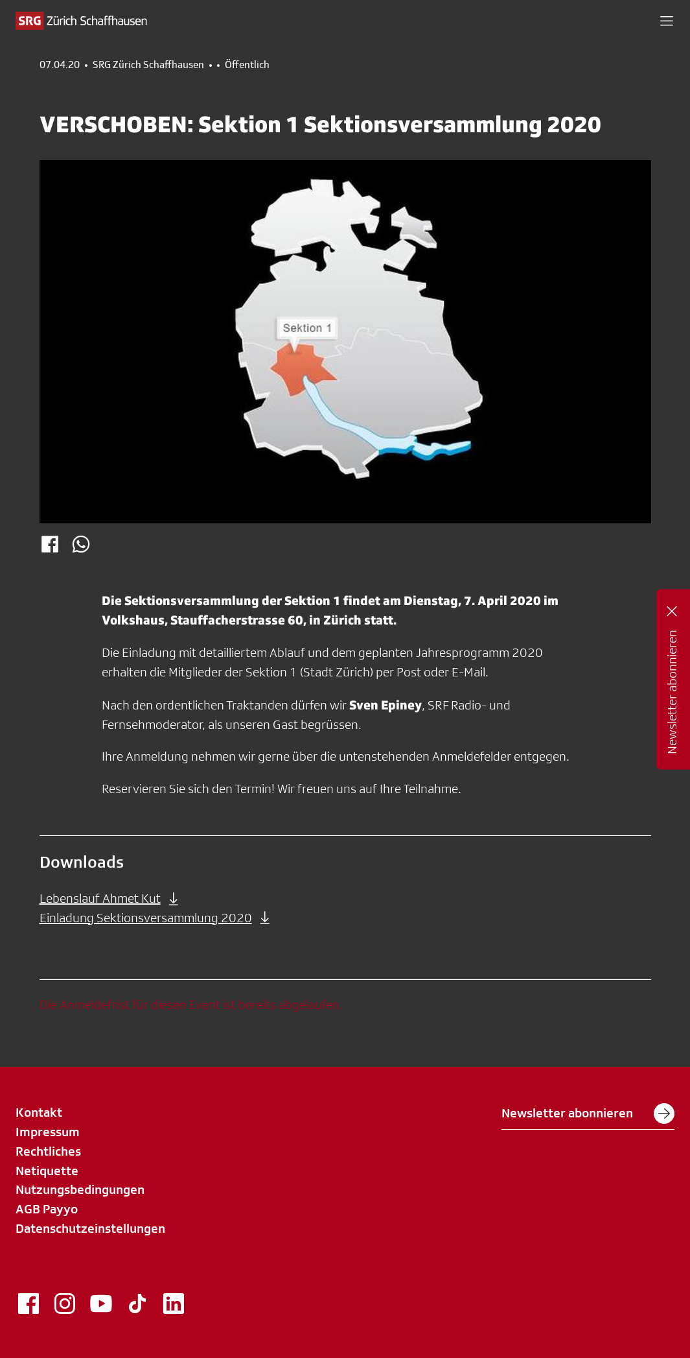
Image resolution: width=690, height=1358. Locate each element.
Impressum (48, 1132)
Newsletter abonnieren (587, 1113)
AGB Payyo (47, 1209)
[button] (666, 21)
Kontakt (39, 1112)
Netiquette (47, 1170)
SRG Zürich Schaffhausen (148, 65)
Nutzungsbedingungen (80, 1189)
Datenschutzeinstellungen (90, 1228)
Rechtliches (48, 1151)
